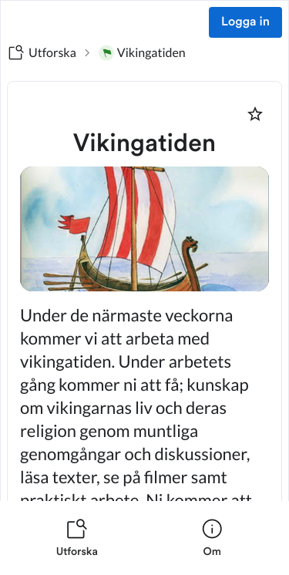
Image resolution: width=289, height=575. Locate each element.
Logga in (245, 22)
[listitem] (77, 538)
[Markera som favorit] (255, 114)
